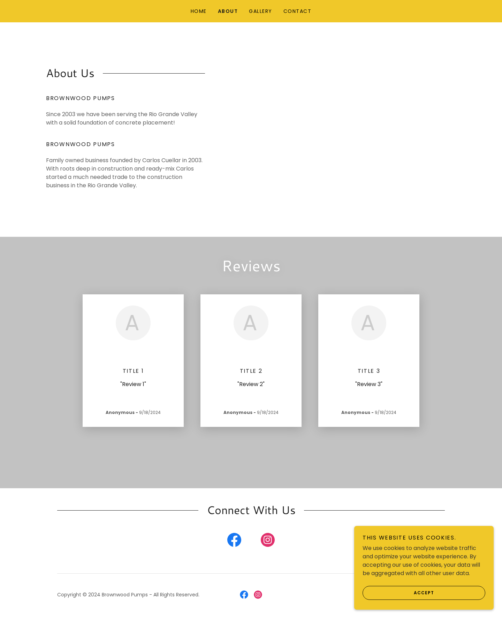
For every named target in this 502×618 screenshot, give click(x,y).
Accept (398, 607)
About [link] (228, 11)
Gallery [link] (260, 11)
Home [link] (199, 11)
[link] (234, 541)
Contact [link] (297, 11)
